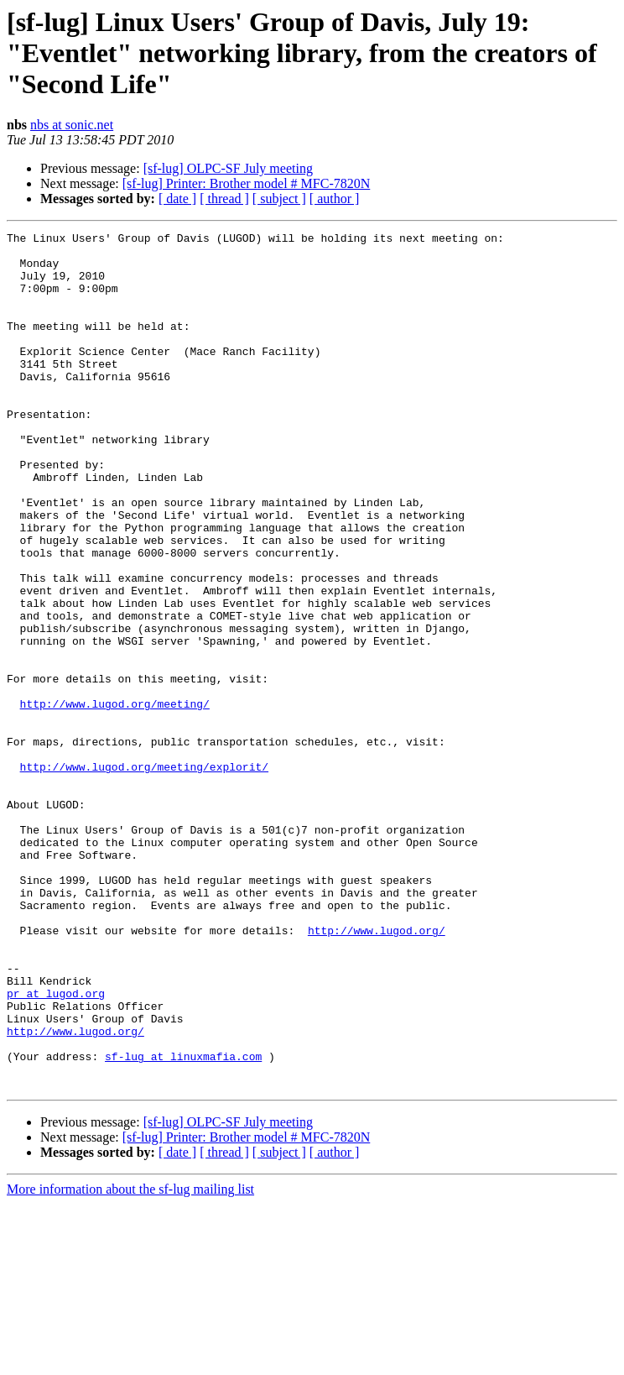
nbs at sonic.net (71, 125)
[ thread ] (224, 198)
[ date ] (177, 198)
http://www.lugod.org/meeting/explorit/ (144, 874)
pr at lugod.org (56, 1146)
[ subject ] (279, 198)
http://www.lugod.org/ (376, 1071)
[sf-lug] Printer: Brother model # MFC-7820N (246, 183)
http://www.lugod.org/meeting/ (115, 799)
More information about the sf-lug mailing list (130, 1360)
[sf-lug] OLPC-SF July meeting (228, 168)
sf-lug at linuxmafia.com (183, 1222)
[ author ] (334, 198)
